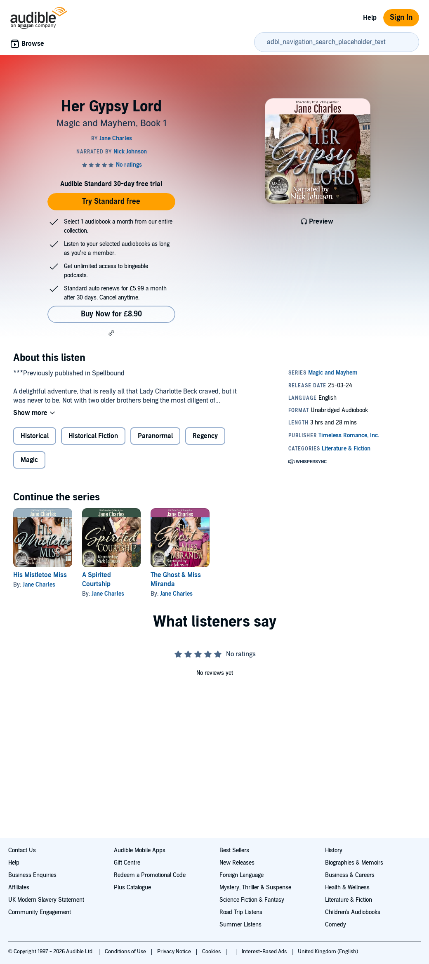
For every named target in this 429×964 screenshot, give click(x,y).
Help (370, 18)
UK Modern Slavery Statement (46, 899)
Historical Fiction (93, 436)
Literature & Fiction (348, 899)
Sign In (401, 17)
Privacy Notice (174, 951)
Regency (205, 436)
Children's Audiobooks (352, 912)
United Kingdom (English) (328, 951)
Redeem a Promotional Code (150, 875)
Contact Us (22, 850)
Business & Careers (350, 875)
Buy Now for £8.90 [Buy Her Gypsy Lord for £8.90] (111, 314)
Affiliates (18, 887)
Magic (29, 460)
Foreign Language (241, 875)
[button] (111, 333)
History (333, 850)
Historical (35, 436)
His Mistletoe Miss (40, 575)
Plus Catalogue (132, 887)
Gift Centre (127, 862)
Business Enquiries (32, 875)
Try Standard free (111, 201)
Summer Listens (240, 924)
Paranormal (155, 436)
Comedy (335, 924)
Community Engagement (39, 912)
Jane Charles (39, 584)
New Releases (237, 862)
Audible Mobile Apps (139, 850)
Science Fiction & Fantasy (251, 899)
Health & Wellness (347, 887)
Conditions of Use (126, 951)
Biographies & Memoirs (354, 862)
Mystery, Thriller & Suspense (255, 887)
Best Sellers (234, 850)
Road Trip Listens (240, 912)
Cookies (212, 951)
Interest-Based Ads (265, 951)
